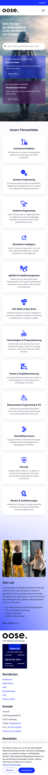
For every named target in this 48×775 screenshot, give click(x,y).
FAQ (4, 695)
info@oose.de (15, 723)
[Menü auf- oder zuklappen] (43, 10)
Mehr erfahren (10, 623)
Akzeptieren (26, 770)
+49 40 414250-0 (14, 727)
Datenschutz (7, 683)
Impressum (7, 679)
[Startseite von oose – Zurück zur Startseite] (10, 10)
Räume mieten (8, 699)
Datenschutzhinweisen (11, 765)
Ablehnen (10, 770)
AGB (4, 687)
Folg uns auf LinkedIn (11, 731)
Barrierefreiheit (8, 691)
